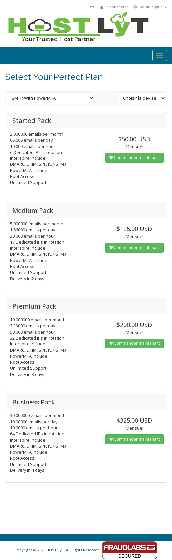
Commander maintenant (134, 157)
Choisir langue (150, 6)
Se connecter (114, 6)
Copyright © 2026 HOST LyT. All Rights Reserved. (86, 549)
